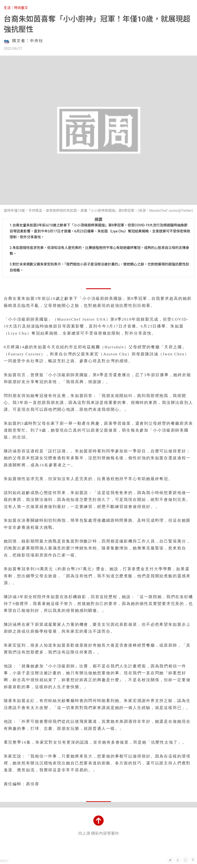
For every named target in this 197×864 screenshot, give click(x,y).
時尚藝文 (21, 8)
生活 (7, 8)
